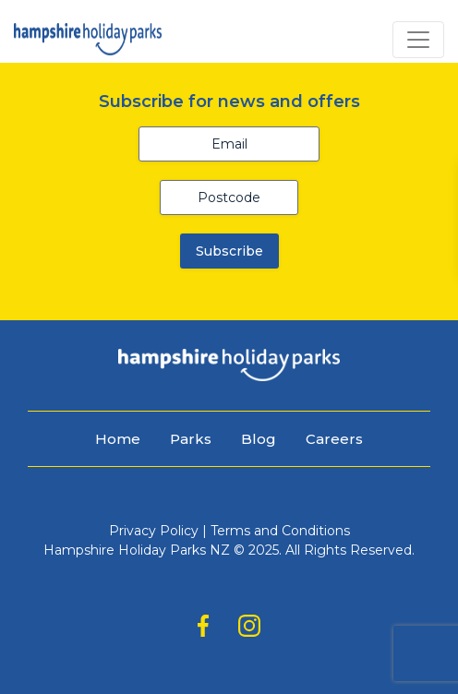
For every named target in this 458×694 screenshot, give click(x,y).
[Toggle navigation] (418, 39)
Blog (258, 439)
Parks (190, 439)
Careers (334, 439)
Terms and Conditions (280, 530)
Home (117, 439)
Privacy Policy (154, 530)
